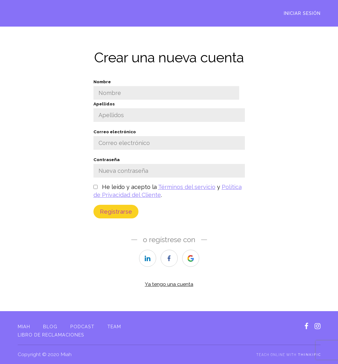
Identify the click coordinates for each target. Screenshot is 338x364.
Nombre (166, 89)
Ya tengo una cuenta (169, 284)
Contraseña (169, 167)
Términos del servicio (186, 187)
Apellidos (169, 111)
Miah (24, 326)
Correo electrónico (169, 139)
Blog (50, 326)
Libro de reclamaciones (51, 334)
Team (114, 326)
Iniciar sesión (302, 13)
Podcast (82, 326)
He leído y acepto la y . (167, 191)
